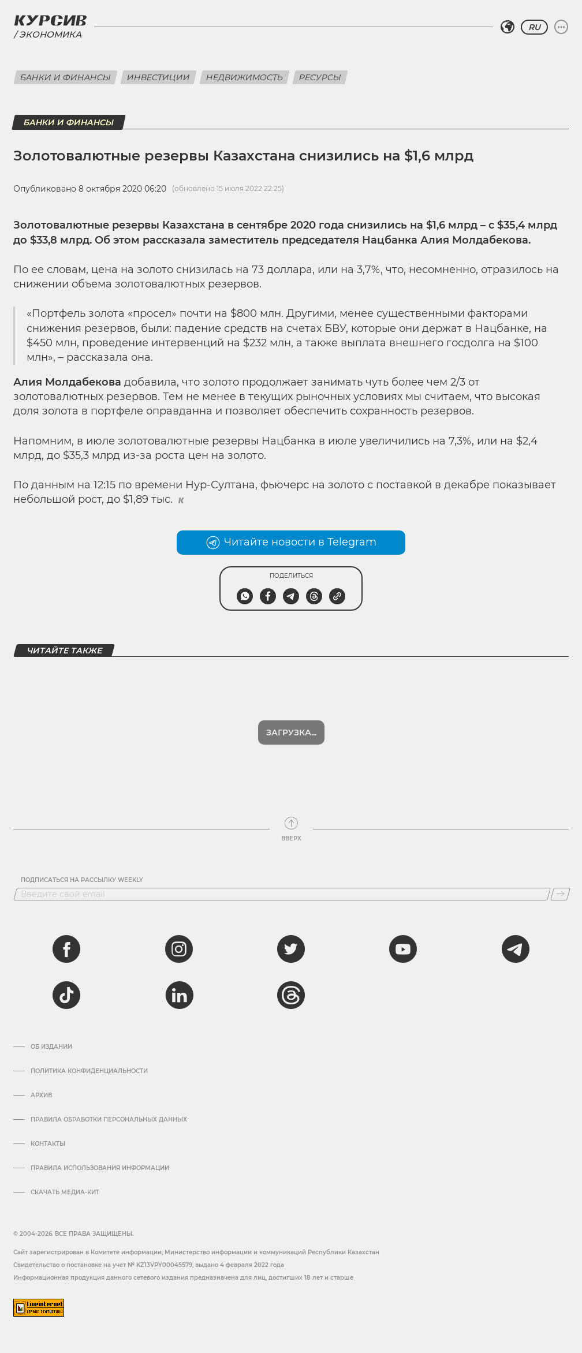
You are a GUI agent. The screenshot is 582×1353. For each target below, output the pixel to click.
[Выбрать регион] (507, 27)
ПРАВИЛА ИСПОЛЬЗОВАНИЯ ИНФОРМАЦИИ (100, 1168)
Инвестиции (158, 77)
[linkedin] (179, 995)
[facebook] (66, 949)
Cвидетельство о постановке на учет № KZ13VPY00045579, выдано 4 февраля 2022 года (148, 1265)
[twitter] (291, 949)
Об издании (51, 1047)
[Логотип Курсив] (50, 20)
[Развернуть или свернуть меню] (561, 27)
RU (534, 27)
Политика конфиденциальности (89, 1071)
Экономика (50, 34)
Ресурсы (320, 77)
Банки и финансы (65, 77)
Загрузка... (291, 732)
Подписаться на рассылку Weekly (82, 880)
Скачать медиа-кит (65, 1192)
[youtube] (403, 949)
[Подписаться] (560, 894)
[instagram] (179, 949)
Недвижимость (244, 77)
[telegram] (515, 949)
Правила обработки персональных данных (109, 1119)
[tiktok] (66, 995)
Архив (41, 1095)
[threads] (291, 995)
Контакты (48, 1144)
